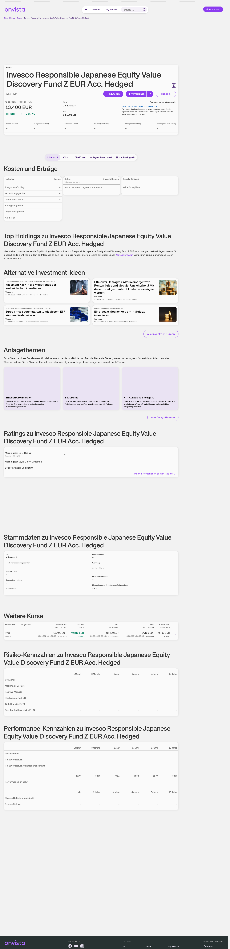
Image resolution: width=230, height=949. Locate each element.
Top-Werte (173, 946)
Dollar (148, 946)
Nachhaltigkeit (125, 157)
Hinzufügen (113, 93)
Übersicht (52, 157)
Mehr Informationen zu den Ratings (155, 473)
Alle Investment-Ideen (161, 334)
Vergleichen (136, 93)
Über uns (208, 946)
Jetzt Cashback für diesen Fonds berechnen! (140, 106)
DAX (124, 946)
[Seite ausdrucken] (174, 85)
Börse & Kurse (9, 18)
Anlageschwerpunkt (101, 157)
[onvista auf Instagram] (82, 946)
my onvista (111, 9)
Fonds (19, 18)
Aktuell (96, 9)
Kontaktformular (124, 254)
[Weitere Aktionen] (175, 633)
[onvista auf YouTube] (76, 946)
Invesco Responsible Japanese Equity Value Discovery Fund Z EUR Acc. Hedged (56, 18)
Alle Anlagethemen (163, 417)
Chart (66, 157)
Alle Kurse (80, 157)
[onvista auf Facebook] (70, 946)
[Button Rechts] (150, 94)
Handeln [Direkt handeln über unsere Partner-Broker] (166, 93)
